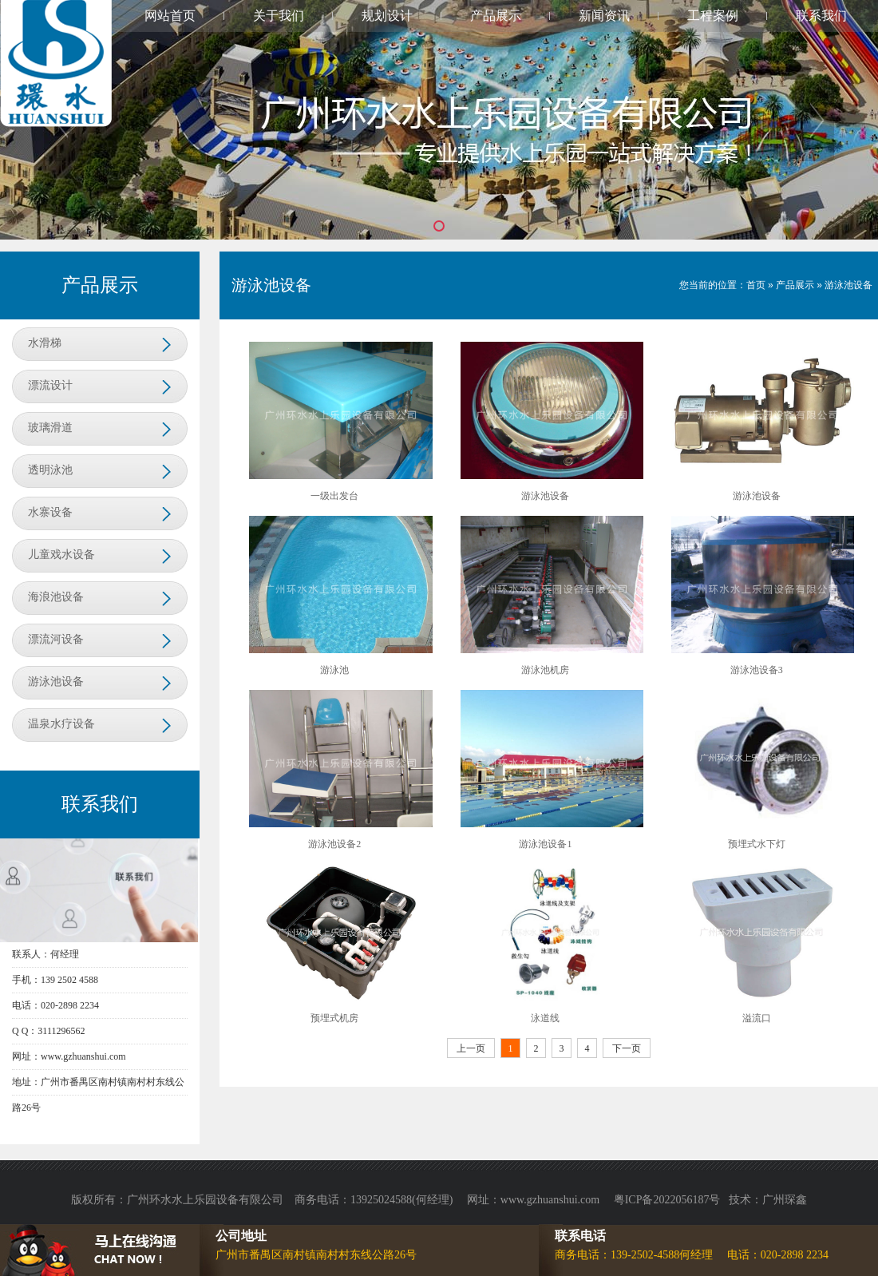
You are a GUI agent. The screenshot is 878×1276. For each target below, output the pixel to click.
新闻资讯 (604, 15)
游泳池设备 (56, 682)
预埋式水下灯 (756, 844)
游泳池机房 (545, 670)
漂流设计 (50, 385)
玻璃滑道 (50, 428)
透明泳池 (50, 470)
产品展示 (495, 15)
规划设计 (387, 15)
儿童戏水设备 (61, 555)
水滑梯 (44, 343)
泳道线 (545, 1018)
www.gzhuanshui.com (551, 1200)
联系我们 (821, 15)
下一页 (626, 1048)
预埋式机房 (334, 1018)
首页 (755, 285)
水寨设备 (50, 512)
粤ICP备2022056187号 (667, 1200)
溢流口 (756, 1018)
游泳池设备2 (334, 844)
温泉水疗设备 (61, 724)
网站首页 (170, 15)
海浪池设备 (56, 597)
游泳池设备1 (545, 844)
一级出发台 (334, 495)
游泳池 (334, 670)
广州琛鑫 (784, 1200)
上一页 (471, 1048)
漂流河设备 (56, 639)
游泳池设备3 (756, 670)
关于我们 (278, 15)
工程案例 (712, 15)
